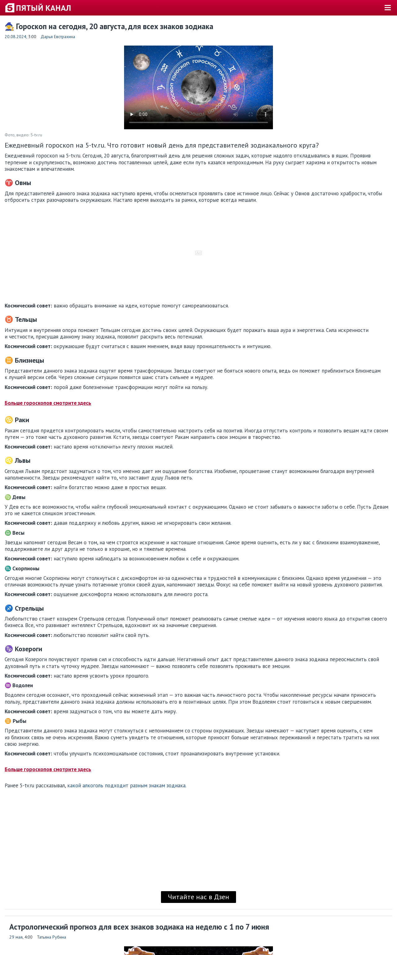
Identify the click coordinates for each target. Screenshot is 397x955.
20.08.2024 (15, 36)
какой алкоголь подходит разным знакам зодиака (126, 785)
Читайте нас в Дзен (198, 896)
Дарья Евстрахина (58, 36)
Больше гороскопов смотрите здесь (48, 403)
